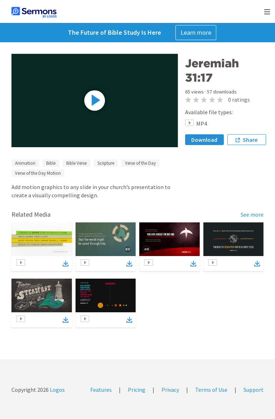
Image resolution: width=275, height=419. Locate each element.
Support (253, 389)
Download (204, 139)
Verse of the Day (140, 163)
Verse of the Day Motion (38, 173)
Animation (25, 163)
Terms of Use (211, 389)
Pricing (136, 389)
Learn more (195, 32)
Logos (57, 389)
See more (252, 214)
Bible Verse (76, 163)
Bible (51, 163)
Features (101, 389)
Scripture (105, 163)
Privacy (170, 389)
